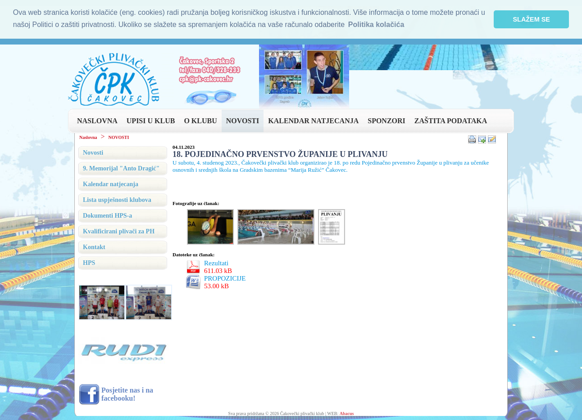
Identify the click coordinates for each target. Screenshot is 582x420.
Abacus (347, 412)
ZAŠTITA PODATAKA (450, 120)
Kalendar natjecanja (110, 183)
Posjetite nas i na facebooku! (127, 393)
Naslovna (88, 136)
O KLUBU (200, 120)
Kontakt (94, 246)
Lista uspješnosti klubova (117, 199)
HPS (89, 262)
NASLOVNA (97, 120)
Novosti (93, 151)
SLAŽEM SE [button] (531, 19)
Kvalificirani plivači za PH (119, 230)
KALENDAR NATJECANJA (313, 120)
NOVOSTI (242, 120)
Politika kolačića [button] (376, 24)
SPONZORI (386, 120)
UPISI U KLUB (151, 120)
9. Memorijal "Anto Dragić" (121, 167)
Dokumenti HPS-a (107, 214)
